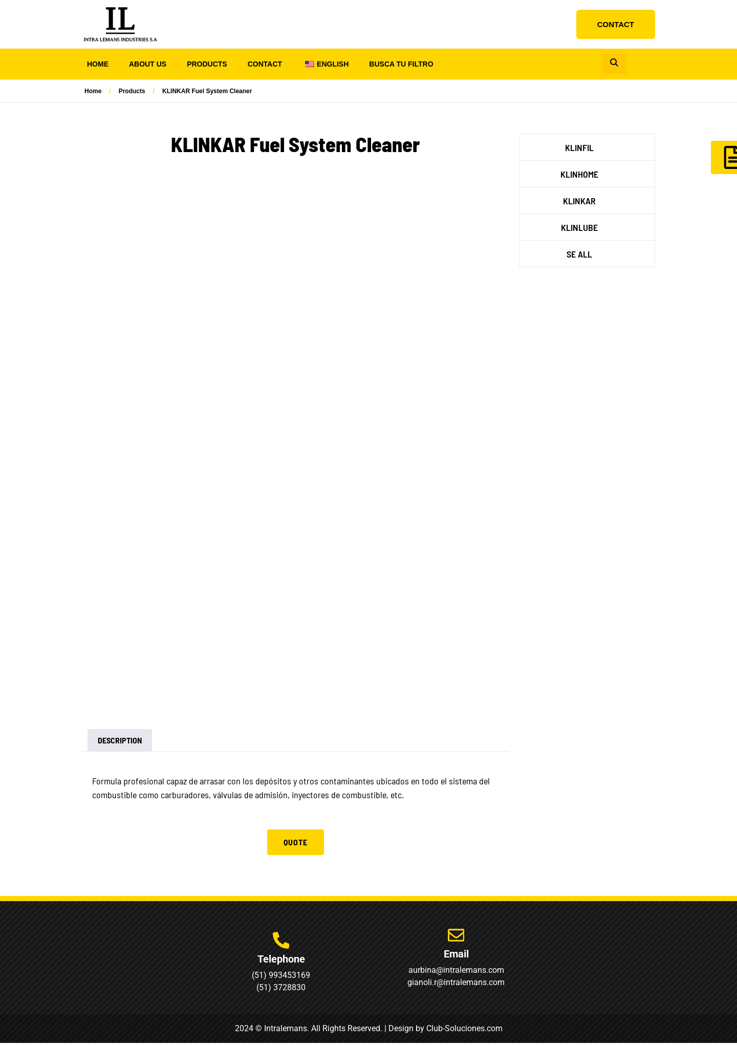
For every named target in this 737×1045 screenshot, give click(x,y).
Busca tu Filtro (401, 64)
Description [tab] (120, 740)
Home (98, 64)
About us (147, 64)
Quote (296, 842)
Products (207, 64)
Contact (265, 64)
